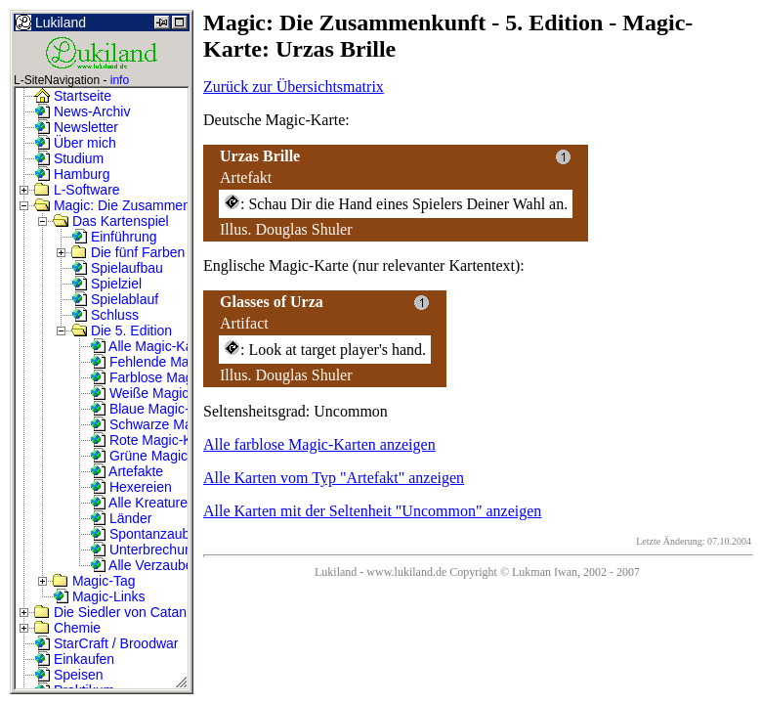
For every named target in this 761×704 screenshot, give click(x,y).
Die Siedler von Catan (110, 612)
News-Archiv (82, 111)
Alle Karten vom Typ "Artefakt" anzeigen (333, 477)
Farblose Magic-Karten (169, 377)
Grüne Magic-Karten (161, 455)
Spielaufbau (117, 268)
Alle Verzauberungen (162, 565)
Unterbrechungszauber (169, 549)
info (119, 80)
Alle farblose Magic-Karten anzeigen (319, 444)
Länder (120, 518)
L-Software (77, 190)
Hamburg (71, 174)
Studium (69, 158)
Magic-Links (99, 596)
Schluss (105, 315)
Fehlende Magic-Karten (170, 362)
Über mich (75, 143)
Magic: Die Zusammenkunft (127, 205)
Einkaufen (74, 659)
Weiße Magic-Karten (161, 393)
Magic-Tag (94, 581)
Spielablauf (114, 299)
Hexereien (131, 487)
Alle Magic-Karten (153, 346)
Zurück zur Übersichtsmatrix (293, 86)
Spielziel (106, 283)
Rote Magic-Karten (157, 440)
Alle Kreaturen (142, 502)
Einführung (114, 236)
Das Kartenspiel (111, 221)
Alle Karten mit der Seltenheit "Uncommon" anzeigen (372, 511)
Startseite (72, 96)
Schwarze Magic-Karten (172, 424)
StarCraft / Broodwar (106, 643)
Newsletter (76, 127)
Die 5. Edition (121, 330)
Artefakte (126, 471)
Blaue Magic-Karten (160, 409)
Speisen (68, 674)
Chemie (67, 628)
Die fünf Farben (128, 252)
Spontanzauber (146, 534)
